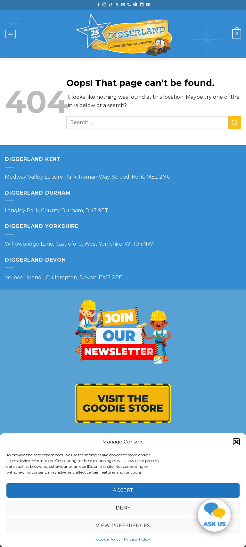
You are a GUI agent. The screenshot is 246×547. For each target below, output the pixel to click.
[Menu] (10, 34)
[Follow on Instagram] (104, 5)
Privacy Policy (137, 539)
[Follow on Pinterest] (135, 5)
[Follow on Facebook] (98, 5)
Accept (123, 490)
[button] (236, 442)
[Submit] (234, 122)
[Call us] (129, 5)
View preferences (123, 525)
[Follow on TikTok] (111, 5)
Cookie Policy (108, 539)
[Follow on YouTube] (148, 5)
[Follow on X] (117, 5)
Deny (123, 508)
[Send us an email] (123, 5)
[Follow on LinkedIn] (142, 5)
